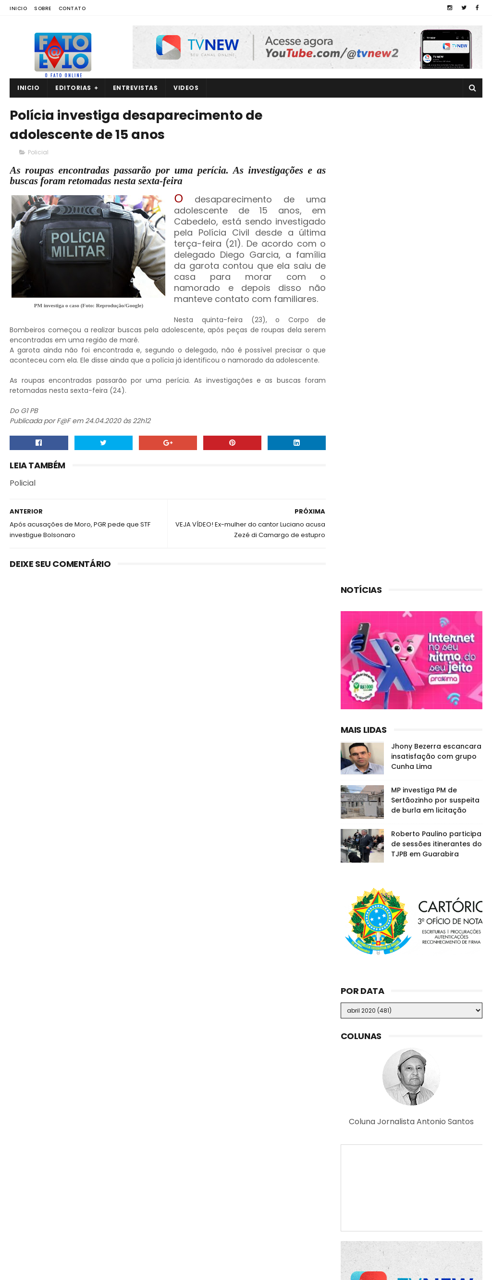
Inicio (18, 8)
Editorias (73, 88)
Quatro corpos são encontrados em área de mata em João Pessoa (425, 1135)
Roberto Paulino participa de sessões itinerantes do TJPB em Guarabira (436, 376)
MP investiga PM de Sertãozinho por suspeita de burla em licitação (435, 333)
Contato (72, 8)
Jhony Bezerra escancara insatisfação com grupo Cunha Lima (436, 289)
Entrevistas (135, 88)
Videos (185, 88)
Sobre (42, 8)
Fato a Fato (86, 1268)
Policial (38, 152)
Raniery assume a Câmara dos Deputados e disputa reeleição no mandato (428, 1223)
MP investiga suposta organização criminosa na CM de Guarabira (427, 1179)
